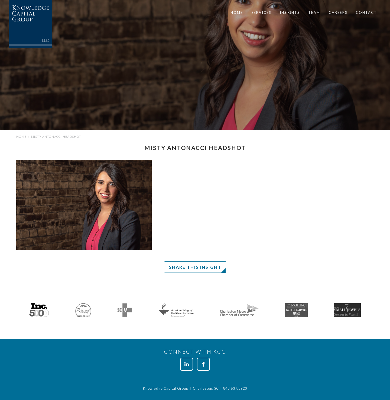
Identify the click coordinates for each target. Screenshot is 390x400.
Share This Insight (195, 267)
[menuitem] (236, 12)
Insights (290, 12)
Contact (366, 12)
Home (236, 12)
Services (261, 12)
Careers (338, 12)
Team (314, 12)
